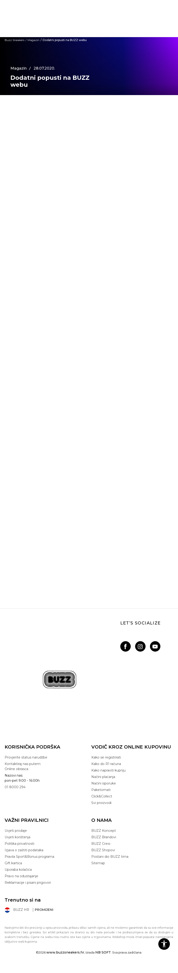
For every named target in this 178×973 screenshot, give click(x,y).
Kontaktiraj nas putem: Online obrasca (23, 766)
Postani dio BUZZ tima (109, 857)
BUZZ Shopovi (103, 850)
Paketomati (101, 790)
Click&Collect (101, 796)
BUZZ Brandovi (103, 837)
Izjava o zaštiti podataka (24, 850)
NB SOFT (103, 952)
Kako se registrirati (106, 757)
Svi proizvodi (101, 803)
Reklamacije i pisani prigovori (28, 882)
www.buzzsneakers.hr (65, 952)
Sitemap (98, 863)
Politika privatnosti (19, 844)
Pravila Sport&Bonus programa (29, 857)
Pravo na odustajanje (21, 876)
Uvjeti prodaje (16, 831)
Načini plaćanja (103, 777)
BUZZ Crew (100, 844)
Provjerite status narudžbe (26, 757)
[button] (164, 944)
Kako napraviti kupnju (108, 770)
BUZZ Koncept (103, 831)
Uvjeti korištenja (17, 837)
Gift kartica (13, 863)
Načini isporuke (103, 783)
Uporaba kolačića (18, 869)
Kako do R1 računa (106, 764)
